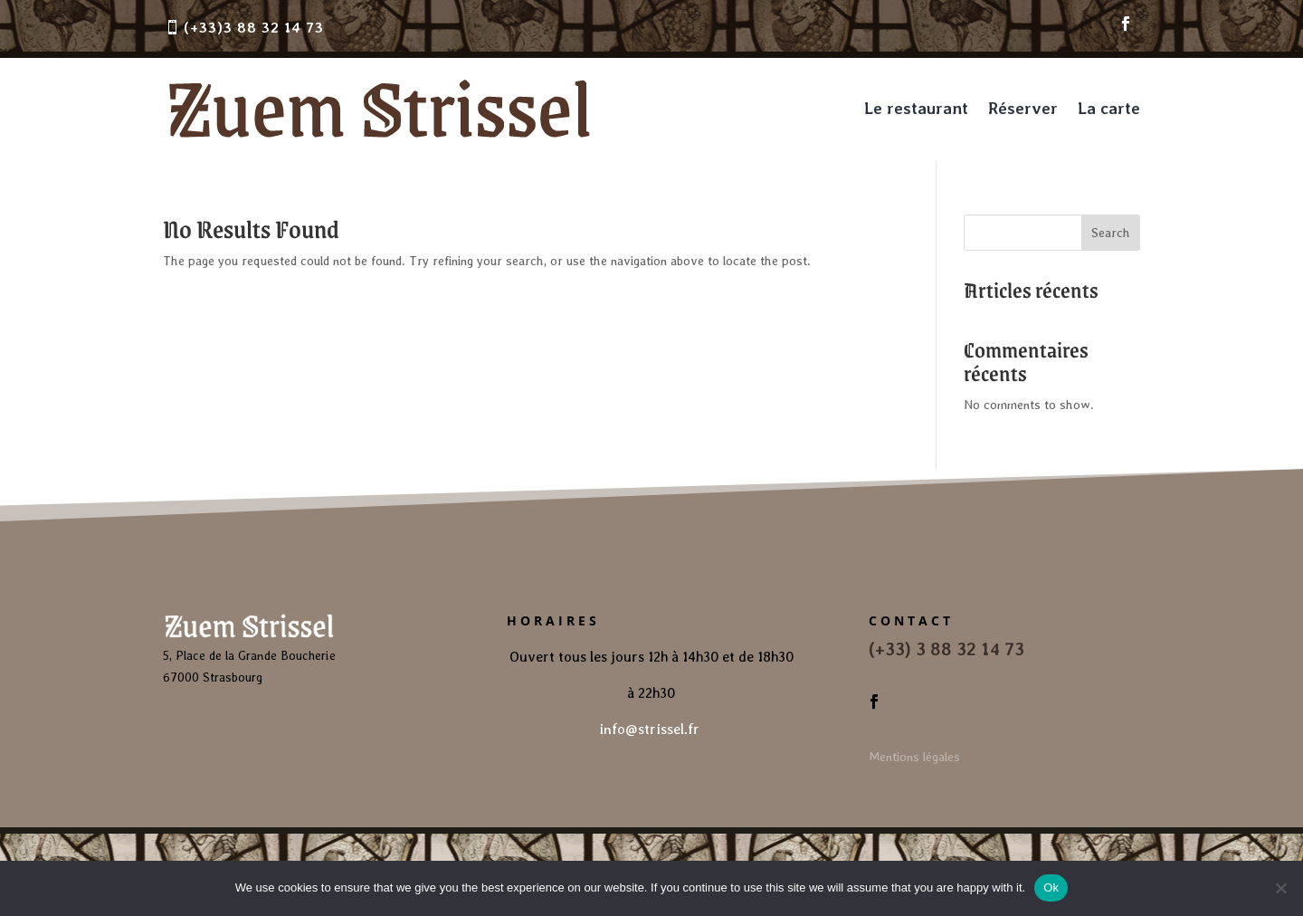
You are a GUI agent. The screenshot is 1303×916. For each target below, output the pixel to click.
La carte (1109, 108)
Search (1110, 232)
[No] (1280, 888)
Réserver (1023, 108)
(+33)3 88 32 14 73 (254, 27)
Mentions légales (914, 756)
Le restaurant (916, 108)
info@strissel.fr (651, 729)
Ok (1051, 887)
